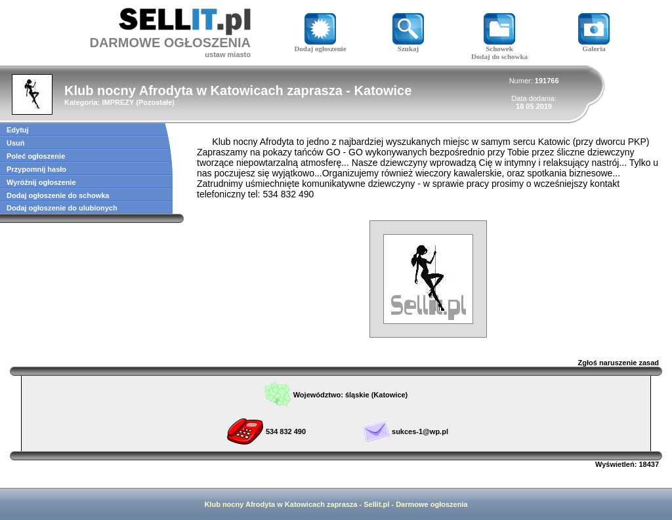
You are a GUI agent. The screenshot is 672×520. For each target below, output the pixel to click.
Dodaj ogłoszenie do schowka (58, 195)
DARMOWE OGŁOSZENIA (170, 42)
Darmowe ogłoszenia (431, 504)
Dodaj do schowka (499, 56)
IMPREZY (118, 102)
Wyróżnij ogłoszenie (41, 182)
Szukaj (408, 45)
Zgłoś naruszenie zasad (618, 363)
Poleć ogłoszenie (36, 156)
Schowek (499, 45)
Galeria (594, 45)
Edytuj (18, 130)
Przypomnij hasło (36, 169)
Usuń (16, 143)
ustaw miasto (228, 54)
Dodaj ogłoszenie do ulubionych (62, 208)
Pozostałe (155, 102)
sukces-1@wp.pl (420, 431)
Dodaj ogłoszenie (320, 45)
